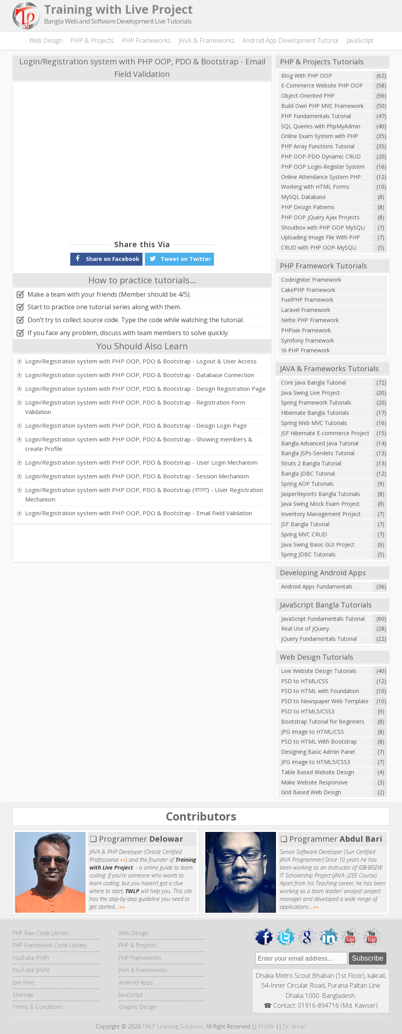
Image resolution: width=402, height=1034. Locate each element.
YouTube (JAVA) (31, 970)
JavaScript (359, 40)
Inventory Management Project (321, 514)
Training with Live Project (118, 9)
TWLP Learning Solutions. (173, 1026)
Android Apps (136, 982)
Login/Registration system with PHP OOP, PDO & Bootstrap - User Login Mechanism (141, 462)
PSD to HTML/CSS (304, 681)
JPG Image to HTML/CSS (312, 731)
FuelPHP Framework (307, 299)
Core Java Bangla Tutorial (313, 382)
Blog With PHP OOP (306, 75)
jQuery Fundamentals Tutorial (319, 638)
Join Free (23, 982)
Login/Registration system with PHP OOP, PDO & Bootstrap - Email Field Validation (138, 513)
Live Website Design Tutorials (318, 671)
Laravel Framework (305, 310)
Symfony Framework (307, 340)
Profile (266, 1026)
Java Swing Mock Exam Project (320, 503)
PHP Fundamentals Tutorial (316, 116)
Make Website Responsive (314, 782)
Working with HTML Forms (315, 186)
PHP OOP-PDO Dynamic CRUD (321, 156)
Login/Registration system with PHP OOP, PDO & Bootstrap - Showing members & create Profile (138, 443)
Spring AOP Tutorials (307, 483)
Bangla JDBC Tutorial (308, 473)
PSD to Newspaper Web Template (325, 701)
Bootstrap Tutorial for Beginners (322, 721)
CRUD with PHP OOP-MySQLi (318, 247)
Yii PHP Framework (305, 350)
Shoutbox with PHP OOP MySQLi (323, 227)
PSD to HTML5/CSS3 (307, 711)
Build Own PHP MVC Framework (322, 105)
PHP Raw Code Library (40, 933)
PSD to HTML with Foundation (320, 691)
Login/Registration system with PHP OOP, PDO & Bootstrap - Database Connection (139, 375)
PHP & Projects (92, 40)
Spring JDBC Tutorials (308, 554)
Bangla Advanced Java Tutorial (319, 443)
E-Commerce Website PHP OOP (322, 85)
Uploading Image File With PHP (320, 237)
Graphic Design (138, 1006)
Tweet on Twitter (179, 258)
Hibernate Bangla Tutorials (315, 412)
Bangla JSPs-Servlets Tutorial (317, 453)
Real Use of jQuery (305, 628)
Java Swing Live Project (310, 392)
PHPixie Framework (306, 330)
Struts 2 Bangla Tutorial (311, 463)
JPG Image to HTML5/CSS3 (315, 762)
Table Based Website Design (317, 772)
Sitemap (23, 994)
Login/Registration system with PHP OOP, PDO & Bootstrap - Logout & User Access (141, 361)
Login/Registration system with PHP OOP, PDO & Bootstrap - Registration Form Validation (135, 407)
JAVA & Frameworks (206, 40)
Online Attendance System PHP (321, 177)
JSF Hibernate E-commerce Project (325, 433)
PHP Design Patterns (307, 207)
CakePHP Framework (308, 290)
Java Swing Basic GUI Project (317, 544)
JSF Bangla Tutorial (305, 524)
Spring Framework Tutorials (316, 402)
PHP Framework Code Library (49, 945)
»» (123, 859)
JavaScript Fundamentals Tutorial (323, 618)
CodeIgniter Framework (311, 279)
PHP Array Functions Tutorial (317, 146)
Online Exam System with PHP (319, 136)
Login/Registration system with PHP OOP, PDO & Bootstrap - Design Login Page (136, 425)
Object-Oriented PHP (307, 95)
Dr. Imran (294, 1026)
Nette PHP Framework (310, 320)
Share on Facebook (106, 258)
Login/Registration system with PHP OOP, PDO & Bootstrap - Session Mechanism (137, 476)
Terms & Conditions (38, 1006)
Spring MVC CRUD (304, 534)
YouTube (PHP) (31, 957)
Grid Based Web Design (311, 792)
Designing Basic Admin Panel (318, 751)
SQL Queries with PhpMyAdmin (320, 126)
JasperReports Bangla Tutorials (320, 494)
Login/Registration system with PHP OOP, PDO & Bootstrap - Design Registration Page (145, 388)
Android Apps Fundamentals (317, 586)
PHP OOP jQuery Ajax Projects (320, 217)
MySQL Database (303, 197)
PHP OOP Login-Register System (323, 166)
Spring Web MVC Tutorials (314, 423)
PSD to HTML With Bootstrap (319, 741)
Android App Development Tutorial (290, 40)
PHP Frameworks (146, 40)
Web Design (45, 40)
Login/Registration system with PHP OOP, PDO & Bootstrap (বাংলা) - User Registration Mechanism (144, 494)
